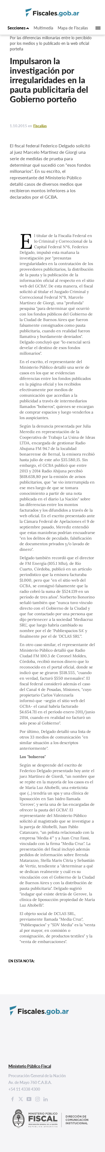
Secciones (18, 27)
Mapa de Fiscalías (73, 27)
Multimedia (43, 27)
